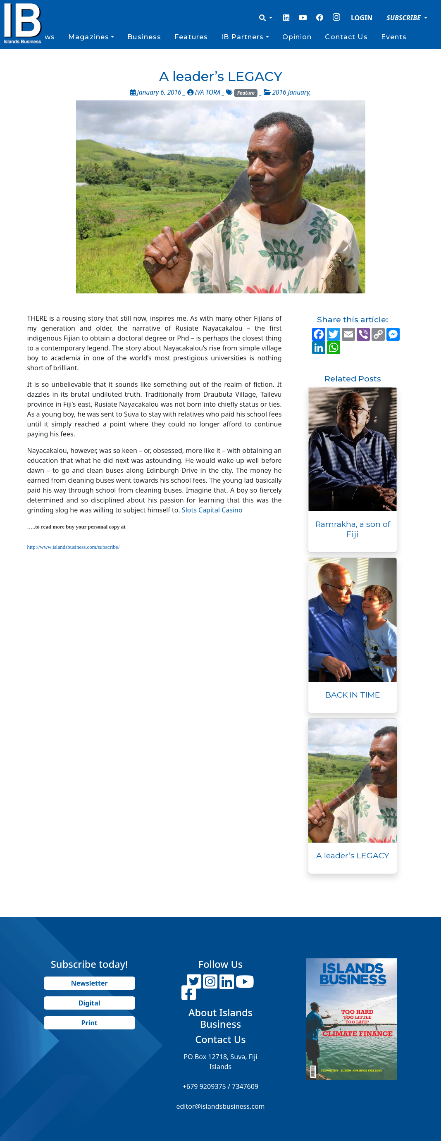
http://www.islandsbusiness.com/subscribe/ (73, 547)
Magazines (88, 37)
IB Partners (242, 37)
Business (144, 37)
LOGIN (361, 17)
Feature (246, 93)
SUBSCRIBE (404, 17)
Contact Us (346, 37)
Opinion (297, 37)
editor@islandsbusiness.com (220, 1106)
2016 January (291, 92)
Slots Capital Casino (212, 510)
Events (394, 37)
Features (191, 37)
